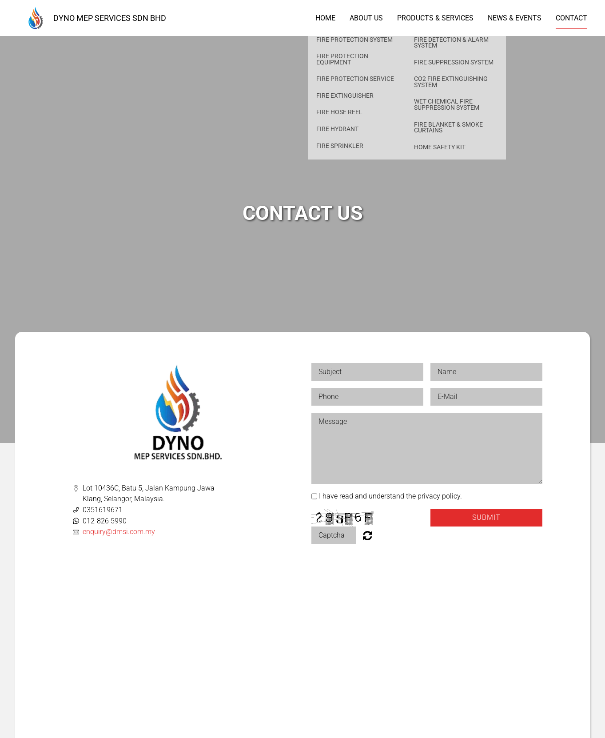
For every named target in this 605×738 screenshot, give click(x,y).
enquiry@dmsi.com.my (119, 531)
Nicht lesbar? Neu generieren (367, 535)
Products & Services (435, 18)
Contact (571, 18)
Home (325, 18)
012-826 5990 (105, 521)
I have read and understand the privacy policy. (390, 496)
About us (366, 18)
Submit (486, 517)
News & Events (514, 18)
